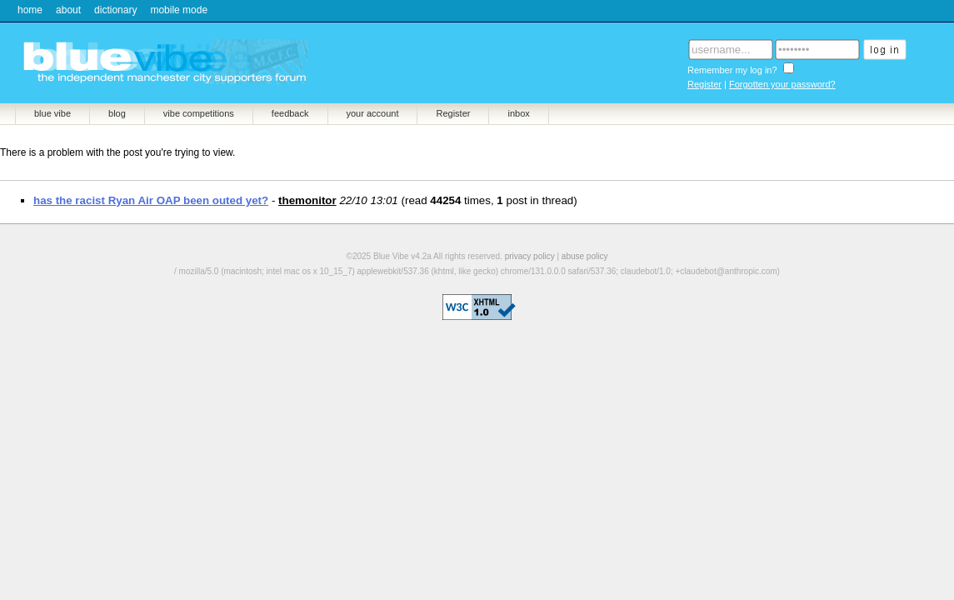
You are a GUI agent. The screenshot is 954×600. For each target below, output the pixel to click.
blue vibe (52, 113)
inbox (518, 113)
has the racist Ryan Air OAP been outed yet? (150, 200)
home (29, 10)
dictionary (115, 10)
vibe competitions (198, 113)
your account (373, 113)
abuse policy (585, 256)
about (68, 10)
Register (704, 84)
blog (117, 113)
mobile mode (178, 10)
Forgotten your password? (782, 84)
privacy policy (530, 256)
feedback (290, 113)
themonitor (307, 200)
